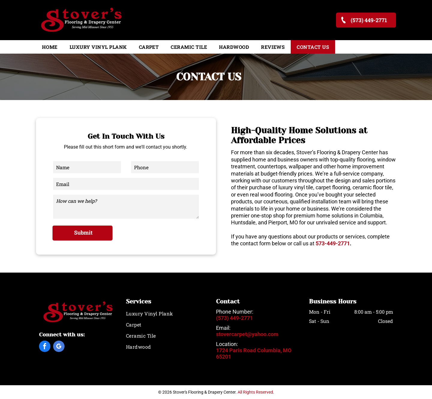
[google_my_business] (58, 347)
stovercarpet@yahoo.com (247, 334)
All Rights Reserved (255, 392)
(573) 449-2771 (234, 318)
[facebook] (44, 347)
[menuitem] (50, 47)
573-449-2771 (333, 243)
